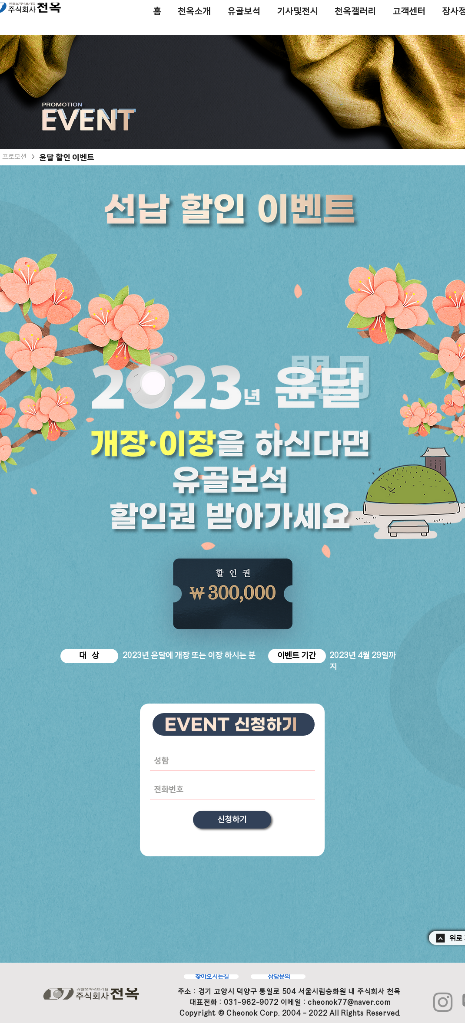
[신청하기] (232, 820)
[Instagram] (443, 1002)
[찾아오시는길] (211, 976)
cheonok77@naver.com (349, 1002)
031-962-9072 (251, 1002)
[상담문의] (278, 976)
